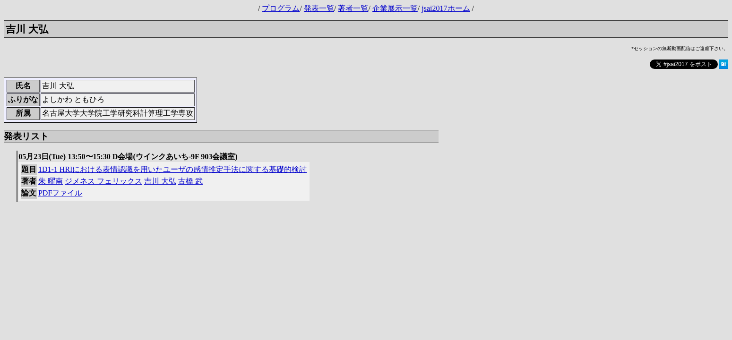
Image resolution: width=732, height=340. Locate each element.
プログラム (281, 8)
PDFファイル (60, 193)
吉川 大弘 (160, 181)
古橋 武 (190, 181)
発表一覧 (319, 8)
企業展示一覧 (395, 8)
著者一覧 (353, 8)
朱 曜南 (50, 181)
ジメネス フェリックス (103, 181)
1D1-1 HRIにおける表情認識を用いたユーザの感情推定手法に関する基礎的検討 (172, 169)
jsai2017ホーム (446, 8)
